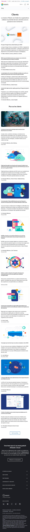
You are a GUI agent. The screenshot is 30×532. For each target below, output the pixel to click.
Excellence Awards (15, 488)
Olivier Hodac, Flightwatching (17, 178)
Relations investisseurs (15, 485)
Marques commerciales (7, 509)
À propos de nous (15, 471)
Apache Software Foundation (8, 525)
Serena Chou (12, 69)
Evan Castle (5, 320)
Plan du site (11, 511)
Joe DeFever (5, 355)
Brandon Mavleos (7, 84)
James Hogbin (14, 99)
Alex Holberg (14, 143)
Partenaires (15, 478)
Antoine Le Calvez (18, 53)
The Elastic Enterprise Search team (11, 425)
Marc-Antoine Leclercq (8, 53)
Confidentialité (5, 511)
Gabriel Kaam (14, 84)
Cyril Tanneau (14, 250)
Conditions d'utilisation (16, 509)
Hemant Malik (6, 69)
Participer (15, 474)
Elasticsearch (25, 452)
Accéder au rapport (25, 1)
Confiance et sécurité (15, 481)
